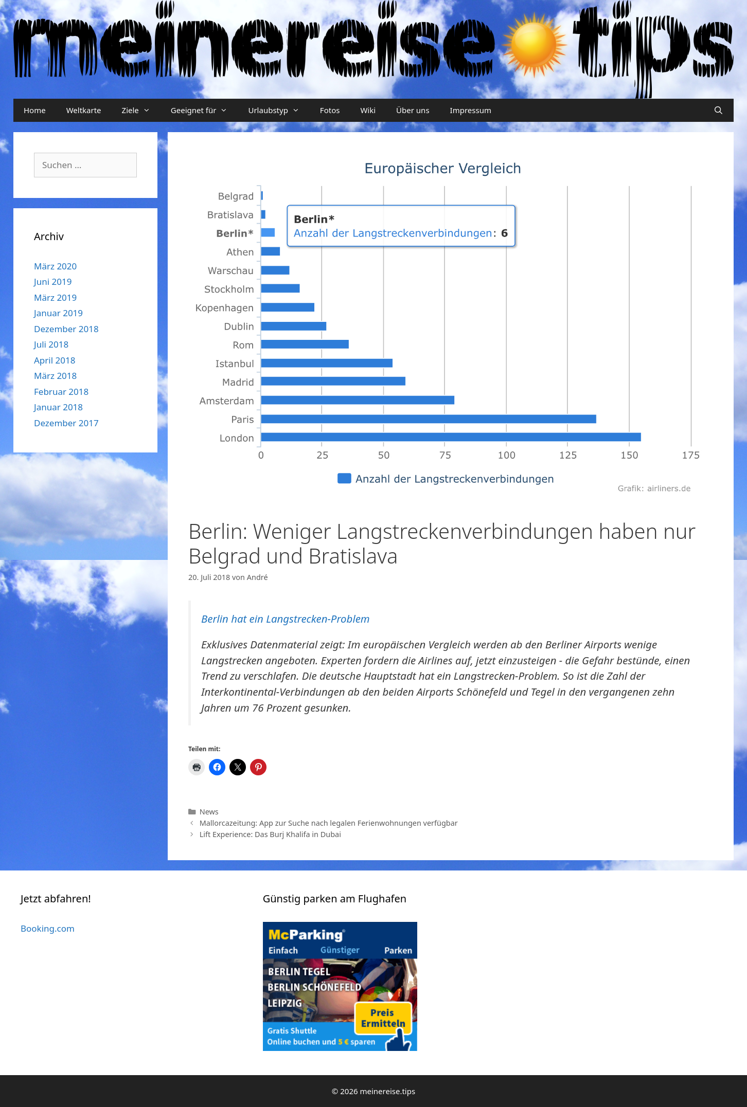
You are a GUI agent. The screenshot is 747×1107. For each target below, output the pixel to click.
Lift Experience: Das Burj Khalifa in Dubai (270, 834)
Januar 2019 (58, 313)
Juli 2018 (51, 344)
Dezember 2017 (66, 423)
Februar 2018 (61, 391)
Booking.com (48, 928)
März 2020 (55, 266)
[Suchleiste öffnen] (718, 110)
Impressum (470, 110)
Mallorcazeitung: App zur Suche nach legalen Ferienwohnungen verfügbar (329, 823)
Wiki (368, 110)
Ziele (141, 110)
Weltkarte (83, 110)
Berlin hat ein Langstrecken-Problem (285, 618)
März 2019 (55, 297)
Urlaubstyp (278, 110)
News (209, 811)
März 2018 (55, 376)
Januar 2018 (58, 407)
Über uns (412, 110)
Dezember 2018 (66, 329)
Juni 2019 (53, 281)
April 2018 (54, 360)
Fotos (330, 110)
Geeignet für (204, 110)
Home (35, 110)
